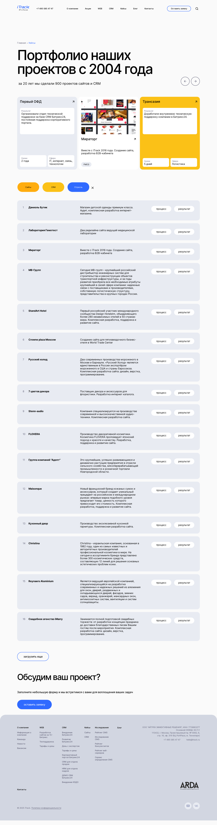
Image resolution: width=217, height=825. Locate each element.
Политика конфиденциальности (46, 812)
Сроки (24, 159)
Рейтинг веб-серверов (101, 756)
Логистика (178, 164)
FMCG (86, 165)
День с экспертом (71, 751)
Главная (21, 43)
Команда (21, 744)
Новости (21, 748)
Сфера (52, 159)
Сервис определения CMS (103, 763)
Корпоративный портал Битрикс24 (71, 760)
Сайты (87, 737)
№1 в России (23, 10)
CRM (86, 741)
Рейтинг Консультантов (102, 749)
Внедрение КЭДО (70, 787)
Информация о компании (24, 738)
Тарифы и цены (47, 751)
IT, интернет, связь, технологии (61, 163)
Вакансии (21, 753)
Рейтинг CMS (101, 737)
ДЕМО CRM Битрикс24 (67, 781)
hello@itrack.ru (193, 744)
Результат (26, 112)
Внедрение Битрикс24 (67, 738)
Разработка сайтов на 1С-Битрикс (46, 739)
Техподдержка (47, 746)
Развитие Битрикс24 (67, 745)
